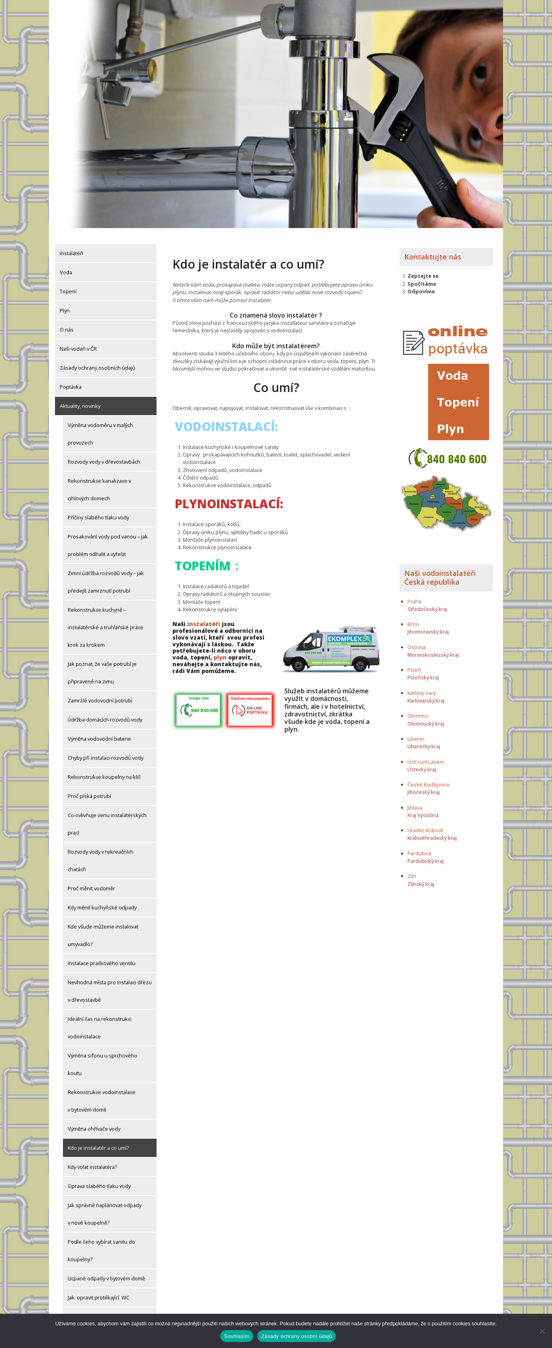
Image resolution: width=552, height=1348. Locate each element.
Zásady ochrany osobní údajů (296, 1336)
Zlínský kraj (420, 874)
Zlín (411, 866)
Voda (66, 262)
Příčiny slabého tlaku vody (98, 507)
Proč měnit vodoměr (91, 878)
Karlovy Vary (421, 683)
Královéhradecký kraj (432, 828)
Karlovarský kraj (425, 690)
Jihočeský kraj (423, 782)
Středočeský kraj (427, 599)
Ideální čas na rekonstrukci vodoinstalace (99, 1017)
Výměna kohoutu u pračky (98, 1306)
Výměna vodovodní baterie (99, 728)
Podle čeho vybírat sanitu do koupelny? (101, 1240)
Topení (68, 281)
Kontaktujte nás (432, 247)
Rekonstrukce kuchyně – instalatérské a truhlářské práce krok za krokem (105, 617)
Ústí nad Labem (425, 751)
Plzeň (414, 660)
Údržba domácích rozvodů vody (105, 709)
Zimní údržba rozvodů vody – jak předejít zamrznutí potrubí (106, 572)
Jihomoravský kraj (428, 622)
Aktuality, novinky (80, 396)
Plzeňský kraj (423, 667)
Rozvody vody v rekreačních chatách (100, 850)
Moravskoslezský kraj (433, 644)
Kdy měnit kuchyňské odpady (102, 897)
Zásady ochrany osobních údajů (97, 357)
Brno (413, 614)
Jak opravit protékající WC (98, 1287)
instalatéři (203, 614)
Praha (414, 591)
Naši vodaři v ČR (78, 338)
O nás (67, 319)
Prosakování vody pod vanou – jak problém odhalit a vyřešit (108, 535)
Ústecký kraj (421, 759)
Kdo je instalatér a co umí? (98, 1137)
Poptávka (71, 376)
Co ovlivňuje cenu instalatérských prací (107, 814)
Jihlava (414, 797)
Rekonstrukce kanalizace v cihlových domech (99, 479)
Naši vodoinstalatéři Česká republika (440, 568)
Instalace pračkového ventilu (101, 953)
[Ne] (542, 1331)
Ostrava (416, 637)
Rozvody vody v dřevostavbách (104, 451)
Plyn (65, 300)
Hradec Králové (425, 820)
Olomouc (418, 706)
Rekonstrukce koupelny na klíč (104, 767)
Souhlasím (237, 1336)
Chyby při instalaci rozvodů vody (105, 747)
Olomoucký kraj (425, 713)
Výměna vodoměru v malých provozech (100, 424)
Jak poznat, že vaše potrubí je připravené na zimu (102, 662)
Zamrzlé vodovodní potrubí (100, 690)
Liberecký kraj (423, 736)
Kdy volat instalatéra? (92, 1157)
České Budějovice (428, 774)
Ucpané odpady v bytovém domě (106, 1268)
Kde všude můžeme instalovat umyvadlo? (103, 925)
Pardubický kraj (425, 850)
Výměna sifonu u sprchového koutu (102, 1054)
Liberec (416, 728)
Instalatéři (71, 243)
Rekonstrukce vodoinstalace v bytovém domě (101, 1091)
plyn (220, 648)
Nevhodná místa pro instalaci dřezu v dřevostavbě (110, 981)
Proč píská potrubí (89, 786)
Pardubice (419, 843)
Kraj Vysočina (422, 805)
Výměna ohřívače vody (94, 1118)
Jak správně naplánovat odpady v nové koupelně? (104, 1204)
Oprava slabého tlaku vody (99, 1176)
